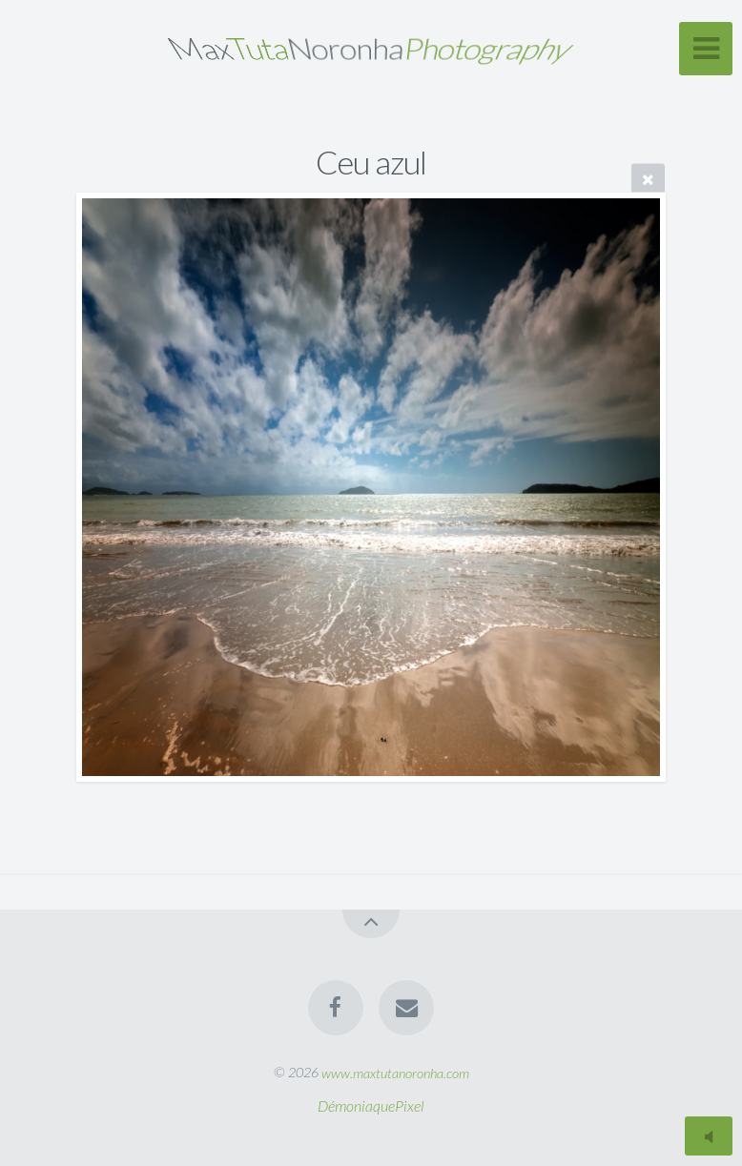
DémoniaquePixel (371, 1105)
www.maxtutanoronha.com (395, 1072)
